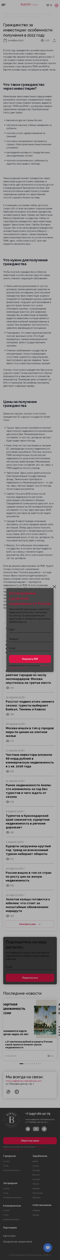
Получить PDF (30, 659)
